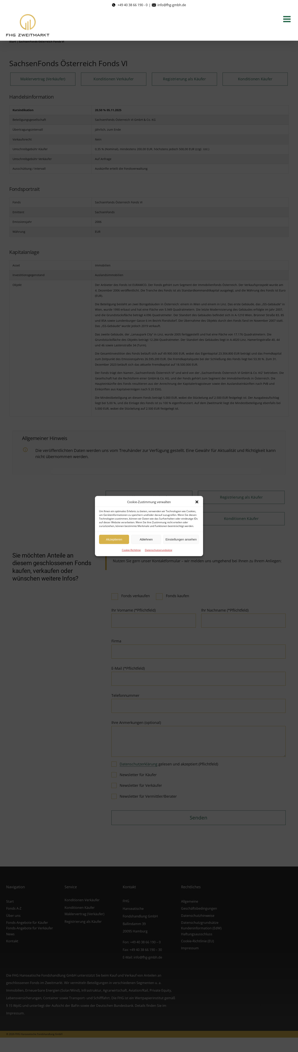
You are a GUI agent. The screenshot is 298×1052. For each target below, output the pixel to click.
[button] (197, 502)
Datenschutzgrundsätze (158, 550)
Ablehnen (146, 539)
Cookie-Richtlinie (131, 550)
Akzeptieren (114, 539)
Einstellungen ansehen (181, 539)
